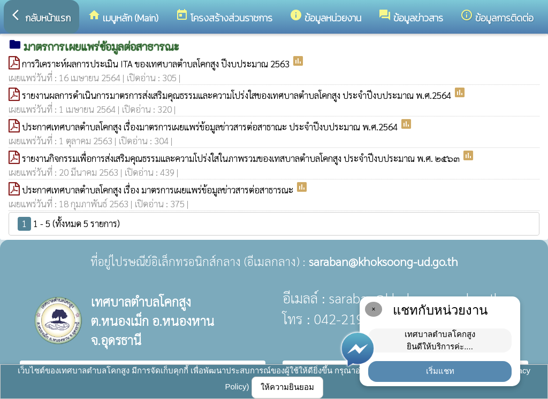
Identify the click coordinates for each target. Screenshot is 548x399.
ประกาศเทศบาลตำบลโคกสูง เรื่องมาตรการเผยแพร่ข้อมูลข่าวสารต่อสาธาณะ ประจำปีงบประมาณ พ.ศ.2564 (211, 126)
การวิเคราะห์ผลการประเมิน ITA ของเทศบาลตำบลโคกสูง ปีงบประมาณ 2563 (157, 63)
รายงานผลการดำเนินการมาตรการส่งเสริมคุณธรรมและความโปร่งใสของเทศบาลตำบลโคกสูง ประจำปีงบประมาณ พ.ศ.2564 (237, 95)
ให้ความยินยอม (287, 387)
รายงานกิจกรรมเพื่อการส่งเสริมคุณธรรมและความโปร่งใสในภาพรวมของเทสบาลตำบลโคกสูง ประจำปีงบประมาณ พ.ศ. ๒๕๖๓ (242, 158)
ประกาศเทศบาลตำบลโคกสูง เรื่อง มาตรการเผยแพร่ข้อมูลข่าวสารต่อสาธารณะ (158, 189)
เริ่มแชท (440, 370)
